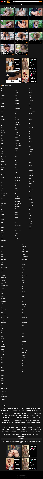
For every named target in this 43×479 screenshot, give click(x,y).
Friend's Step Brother (18, 201)
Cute (15, 113)
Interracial (30, 119)
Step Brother (3, 399)
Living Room (31, 149)
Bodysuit (2, 175)
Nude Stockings (31, 205)
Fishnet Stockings (17, 180)
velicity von (13, 434)
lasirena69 (17, 429)
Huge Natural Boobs (32, 111)
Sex (1, 352)
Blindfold (2, 167)
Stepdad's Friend (24, 259)
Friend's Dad (17, 196)
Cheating (2, 214)
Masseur (30, 167)
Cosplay (2, 233)
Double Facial (17, 142)
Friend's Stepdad (17, 204)
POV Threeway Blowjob (4, 285)
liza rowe (37, 432)
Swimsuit (23, 280)
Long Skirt (30, 154)
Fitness (16, 183)
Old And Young (31, 218)
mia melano (13, 431)
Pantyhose (2, 248)
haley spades (16, 425)
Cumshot (16, 106)
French (16, 193)
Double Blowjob (17, 140)
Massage (30, 165)
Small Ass (2, 370)
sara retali (13, 415)
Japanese (30, 125)
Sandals (2, 336)
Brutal (2, 198)
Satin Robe (2, 338)
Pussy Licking (3, 303)
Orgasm (30, 226)
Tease (23, 299)
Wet (22, 358)
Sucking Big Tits (24, 275)
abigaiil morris (5, 422)
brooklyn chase (17, 422)
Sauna (2, 339)
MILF (29, 176)
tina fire (28, 422)
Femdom (16, 169)
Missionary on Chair (32, 181)
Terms (21, 473)
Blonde (2, 169)
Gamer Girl (16, 212)
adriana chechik (12, 432)
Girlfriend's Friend (17, 227)
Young (23, 374)
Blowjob (2, 172)
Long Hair (30, 152)
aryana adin (23, 422)
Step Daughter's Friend (25, 249)
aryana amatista (7, 424)
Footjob (16, 188)
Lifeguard (30, 146)
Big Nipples (2, 158)
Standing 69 (3, 394)
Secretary (2, 351)
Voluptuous (23, 342)
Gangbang (16, 214)
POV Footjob (3, 278)
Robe (1, 325)
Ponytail (2, 270)
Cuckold (16, 95)
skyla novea (28, 420)
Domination (16, 137)
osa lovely (27, 424)
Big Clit (2, 151)
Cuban (16, 93)
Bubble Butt (2, 200)
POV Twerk (2, 288)
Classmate (2, 224)
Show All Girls (21, 438)
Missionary (30, 180)
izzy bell (39, 429)
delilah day (37, 408)
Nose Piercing (31, 202)
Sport (2, 385)
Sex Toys (2, 354)
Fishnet (16, 175)
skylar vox (16, 419)
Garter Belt (16, 219)
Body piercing (3, 174)
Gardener (16, 217)
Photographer (3, 257)
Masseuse (30, 168)
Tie (22, 312)
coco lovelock (6, 425)
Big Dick (2, 153)
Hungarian (30, 113)
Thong (23, 307)
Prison (2, 291)
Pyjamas (2, 304)
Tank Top (23, 293)
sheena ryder (21, 410)
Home (11, 473)
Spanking (2, 383)
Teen (22, 301)
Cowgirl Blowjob (3, 240)
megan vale (21, 424)
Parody (2, 249)
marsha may (21, 436)
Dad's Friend (17, 119)
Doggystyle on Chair (18, 135)
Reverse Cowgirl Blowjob (5, 315)
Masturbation (31, 170)
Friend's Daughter (17, 198)
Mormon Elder (31, 189)
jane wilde (15, 410)
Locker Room (31, 151)
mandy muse (37, 419)
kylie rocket (5, 427)
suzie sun (30, 431)
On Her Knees (31, 221)
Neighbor (30, 199)
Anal (1, 101)
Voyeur (23, 344)
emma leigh (29, 425)
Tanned (23, 294)
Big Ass (2, 148)
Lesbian (30, 144)
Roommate (2, 327)
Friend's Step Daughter (18, 203)
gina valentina (30, 427)
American (2, 100)
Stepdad (23, 257)
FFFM (16, 172)
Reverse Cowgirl (3, 314)
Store (22, 267)
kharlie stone (24, 429)
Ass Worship (3, 119)
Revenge (2, 312)
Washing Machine (24, 350)
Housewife (30, 108)
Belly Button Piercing (4, 146)
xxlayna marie (11, 427)
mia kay (33, 410)
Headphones (31, 100)
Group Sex (16, 238)
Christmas (2, 219)
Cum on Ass (17, 100)
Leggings (30, 141)
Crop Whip (16, 90)
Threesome (23, 309)
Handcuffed (30, 95)
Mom (29, 186)
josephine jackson (12, 408)
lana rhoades (5, 431)
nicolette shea (37, 425)
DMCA (25, 473)
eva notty (4, 408)
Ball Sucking (3, 132)
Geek (15, 220)
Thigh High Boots (24, 306)
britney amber (15, 424)
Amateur (2, 98)
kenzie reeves (4, 410)
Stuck (23, 272)
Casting (2, 211)
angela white (26, 417)
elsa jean (5, 419)
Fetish (16, 170)
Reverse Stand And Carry (5, 317)
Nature (30, 197)
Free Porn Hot (20, 477)
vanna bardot (39, 410)
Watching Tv (24, 352)
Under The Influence (25, 331)
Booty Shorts (3, 180)
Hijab (29, 103)
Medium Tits (31, 175)
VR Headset (23, 346)
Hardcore (30, 98)
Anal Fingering (3, 106)
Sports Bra (2, 386)
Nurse (30, 207)
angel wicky (23, 413)
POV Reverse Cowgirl (4, 283)
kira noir (34, 413)
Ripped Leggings (3, 322)
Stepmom (23, 261)
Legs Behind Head (31, 143)
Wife (22, 365)
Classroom (2, 225)
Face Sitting (16, 164)
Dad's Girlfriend (17, 121)
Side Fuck (2, 362)
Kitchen (30, 133)
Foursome (16, 190)
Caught (2, 212)
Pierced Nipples (3, 259)
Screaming (2, 349)
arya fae (23, 420)
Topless (23, 320)
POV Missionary (3, 282)
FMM (15, 185)
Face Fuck (16, 162)
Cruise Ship (16, 92)
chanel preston (24, 432)
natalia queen (20, 408)
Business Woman (3, 203)
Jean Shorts (31, 127)
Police (2, 269)
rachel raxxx (18, 420)
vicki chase (3, 412)
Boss (1, 182)
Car (1, 209)
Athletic (2, 121)
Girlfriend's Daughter (18, 225)
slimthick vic (29, 413)
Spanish (2, 381)
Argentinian (2, 114)
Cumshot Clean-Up (18, 108)
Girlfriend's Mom (17, 228)
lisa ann (35, 429)
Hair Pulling (30, 90)
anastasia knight (7, 434)
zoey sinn (36, 415)
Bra (1, 185)
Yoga (22, 371)
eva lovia (32, 408)
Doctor (16, 129)
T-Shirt (23, 286)
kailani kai (38, 417)
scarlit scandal (31, 415)
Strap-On (23, 270)
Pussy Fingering (3, 301)
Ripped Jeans (3, 320)
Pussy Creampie (3, 299)
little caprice (6, 417)
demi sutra (38, 422)
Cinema (2, 222)
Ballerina (2, 133)
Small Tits (2, 372)
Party (1, 251)
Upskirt (23, 336)
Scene (2, 341)
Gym (15, 240)
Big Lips (2, 154)
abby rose (33, 417)
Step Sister (23, 254)
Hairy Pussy (31, 93)
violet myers (24, 431)
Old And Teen (31, 216)
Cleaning (2, 227)
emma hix (10, 410)
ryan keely (11, 425)
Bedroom (2, 145)
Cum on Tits (17, 105)
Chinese (2, 217)
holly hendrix (18, 415)
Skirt (1, 365)
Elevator (16, 156)
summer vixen (23, 427)
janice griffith (23, 419)
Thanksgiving (24, 304)
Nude (29, 204)
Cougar (2, 235)
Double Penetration (18, 145)
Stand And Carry (3, 393)
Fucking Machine (17, 206)
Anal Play (2, 109)
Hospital (30, 105)
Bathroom (2, 135)
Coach (2, 230)
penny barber (27, 408)
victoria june (26, 412)
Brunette (2, 196)
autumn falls (39, 413)
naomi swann (23, 425)
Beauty (2, 143)
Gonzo (16, 235)
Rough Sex (2, 328)
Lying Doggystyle (31, 156)
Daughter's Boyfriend (18, 122)
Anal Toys (2, 111)
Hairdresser (30, 92)
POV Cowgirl (3, 275)
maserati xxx (16, 413)
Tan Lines (23, 291)
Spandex (2, 380)
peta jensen (11, 422)
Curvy (16, 111)
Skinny (2, 364)
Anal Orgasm (3, 108)
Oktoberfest (30, 215)
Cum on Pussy (17, 103)
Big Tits (2, 159)
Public (2, 296)
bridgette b (7, 415)
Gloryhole (16, 233)
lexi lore (18, 431)
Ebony (16, 154)
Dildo (15, 127)
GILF (15, 222)
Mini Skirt (30, 178)
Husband (30, 114)
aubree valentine (5, 429)
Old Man (30, 220)
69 (1, 90)
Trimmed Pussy (24, 322)
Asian (2, 116)
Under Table (24, 330)
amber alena (13, 417)
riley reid (10, 419)
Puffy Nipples (3, 298)
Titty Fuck (23, 315)
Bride (1, 190)
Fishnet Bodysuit (17, 177)
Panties (2, 246)
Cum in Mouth (17, 98)
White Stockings (24, 363)
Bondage (2, 177)
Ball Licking (2, 130)
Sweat (23, 278)
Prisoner (2, 293)
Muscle (30, 191)
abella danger (4, 413)
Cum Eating (16, 97)
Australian (2, 122)
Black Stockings (3, 166)
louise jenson (29, 434)
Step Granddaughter (25, 251)
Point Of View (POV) (4, 267)
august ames (35, 434)
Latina (30, 138)
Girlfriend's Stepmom (18, 230)
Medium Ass (31, 173)
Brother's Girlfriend (4, 193)
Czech (16, 114)
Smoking (2, 373)
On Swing (30, 223)
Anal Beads (2, 103)
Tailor (23, 288)
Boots (2, 179)
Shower (2, 360)
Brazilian (2, 188)
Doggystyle (16, 132)
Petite (2, 256)
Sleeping (2, 367)
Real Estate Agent (3, 309)
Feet (15, 167)
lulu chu (10, 413)
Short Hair (2, 357)
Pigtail (2, 264)
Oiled (29, 213)
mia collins (32, 412)
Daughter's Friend (17, 124)
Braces (2, 187)
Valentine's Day (24, 341)
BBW (1, 138)
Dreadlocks (16, 148)
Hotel (29, 106)
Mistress (30, 183)
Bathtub (2, 137)
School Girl (2, 344)
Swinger (23, 282)
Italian (30, 121)
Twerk (23, 325)
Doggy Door (16, 130)
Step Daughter (24, 246)
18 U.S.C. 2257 (30, 473)
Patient (2, 254)
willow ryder (33, 422)
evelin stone (25, 415)
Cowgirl (2, 238)
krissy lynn (19, 417)
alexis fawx (6, 420)
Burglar (2, 201)
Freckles (16, 191)
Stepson (23, 262)
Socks (2, 378)
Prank (2, 290)
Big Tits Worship (3, 161)
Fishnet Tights (17, 182)
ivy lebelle (39, 412)
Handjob (30, 97)
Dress (16, 150)
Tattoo (23, 296)
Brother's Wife (3, 195)
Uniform (23, 333)
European (16, 158)
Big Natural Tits (3, 156)
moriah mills (28, 410)
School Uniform (3, 346)
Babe (1, 127)
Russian (2, 330)
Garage (16, 215)
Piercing (2, 262)
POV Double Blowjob (4, 277)
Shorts (2, 359)
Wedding (23, 355)
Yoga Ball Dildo (24, 373)
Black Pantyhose (3, 164)
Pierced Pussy (3, 261)
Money (30, 188)
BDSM (2, 140)
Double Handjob (17, 143)
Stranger (23, 269)
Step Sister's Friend (25, 256)
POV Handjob (3, 280)
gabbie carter (36, 420)
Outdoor (30, 228)
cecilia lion (30, 429)
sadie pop (12, 429)
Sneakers (2, 375)
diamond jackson (17, 412)
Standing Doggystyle (4, 396)
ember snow (12, 420)
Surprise (23, 277)
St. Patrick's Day (3, 391)
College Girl (2, 232)
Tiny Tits (23, 314)
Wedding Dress (24, 357)
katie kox (18, 427)
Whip (22, 360)
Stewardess (23, 264)
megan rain (5, 432)
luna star (37, 427)
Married (30, 162)
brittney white (36, 431)
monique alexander (21, 434)
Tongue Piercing (24, 317)
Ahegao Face (3, 95)
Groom (16, 236)
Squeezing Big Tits (4, 388)
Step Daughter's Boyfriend (26, 248)
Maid (29, 160)
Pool (1, 272)
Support (15, 473)
